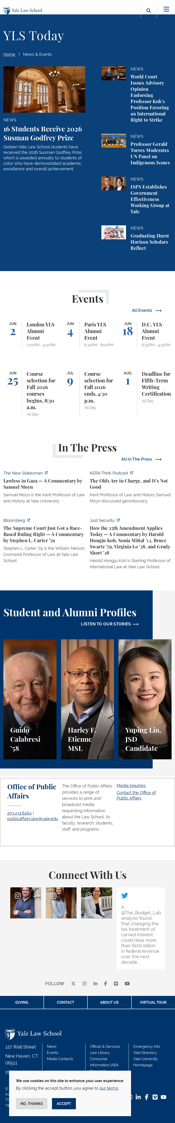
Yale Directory (145, 1053)
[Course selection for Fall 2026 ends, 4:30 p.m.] (87, 394)
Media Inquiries (131, 785)
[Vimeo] (116, 984)
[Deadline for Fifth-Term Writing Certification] (145, 394)
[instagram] (84, 984)
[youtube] (127, 984)
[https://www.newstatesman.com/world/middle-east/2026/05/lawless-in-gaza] (44, 488)
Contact (65, 1002)
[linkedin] (95, 984)
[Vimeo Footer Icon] (155, 1097)
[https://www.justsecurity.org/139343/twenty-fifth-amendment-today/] (131, 545)
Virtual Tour (153, 1002)
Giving (21, 1002)
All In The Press (137, 459)
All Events (142, 310)
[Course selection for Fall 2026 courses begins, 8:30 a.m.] (30, 394)
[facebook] (105, 984)
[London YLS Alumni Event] (30, 334)
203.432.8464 (19, 813)
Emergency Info (146, 1046)
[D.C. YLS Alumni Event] (145, 334)
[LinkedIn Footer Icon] (138, 1097)
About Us (109, 1002)
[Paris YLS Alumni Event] (87, 334)
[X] (73, 984)
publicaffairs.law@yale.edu (32, 818)
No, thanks (32, 1104)
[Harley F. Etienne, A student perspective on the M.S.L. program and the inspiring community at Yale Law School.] (87, 699)
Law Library (100, 1053)
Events (52, 1053)
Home (9, 54)
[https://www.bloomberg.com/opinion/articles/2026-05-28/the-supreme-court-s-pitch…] (44, 542)
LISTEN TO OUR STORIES (106, 624)
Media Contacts (60, 1059)
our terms (109, 1088)
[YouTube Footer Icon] (163, 1097)
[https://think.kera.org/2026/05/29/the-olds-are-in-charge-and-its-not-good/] (131, 488)
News (52, 1046)
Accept (64, 1104)
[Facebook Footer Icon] (146, 1097)
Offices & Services (105, 1046)
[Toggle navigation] (166, 9)
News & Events (37, 54)
